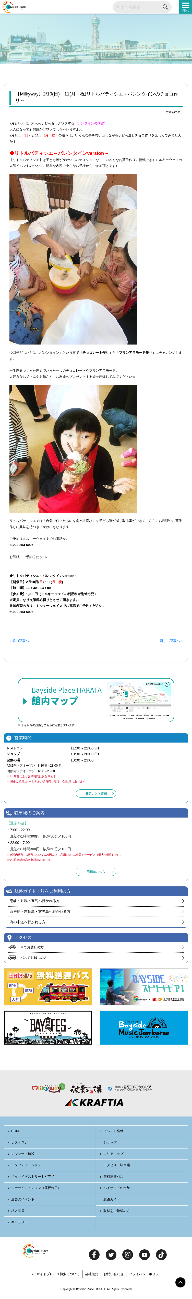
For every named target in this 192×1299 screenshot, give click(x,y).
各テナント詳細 (96, 795)
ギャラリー (19, 1224)
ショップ (110, 1144)
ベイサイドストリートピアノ (33, 1178)
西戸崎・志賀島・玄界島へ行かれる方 (40, 913)
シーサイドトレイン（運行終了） (36, 1190)
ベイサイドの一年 (117, 1190)
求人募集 (18, 1212)
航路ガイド (112, 1201)
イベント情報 (114, 1133)
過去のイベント (23, 1201)
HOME (16, 1133)
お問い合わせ (114, 1275)
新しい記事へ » (171, 643)
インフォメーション (26, 1167)
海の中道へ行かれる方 (27, 923)
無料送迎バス (114, 1178)
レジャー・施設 (23, 1155)
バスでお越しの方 (33, 959)
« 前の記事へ (19, 643)
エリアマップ (114, 1155)
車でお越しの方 (32, 949)
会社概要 (91, 1275)
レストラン (19, 1144)
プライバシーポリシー (145, 1275)
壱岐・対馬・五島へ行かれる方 (35, 902)
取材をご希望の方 (117, 1213)
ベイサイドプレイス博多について (55, 1275)
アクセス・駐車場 (117, 1167)
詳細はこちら (96, 873)
